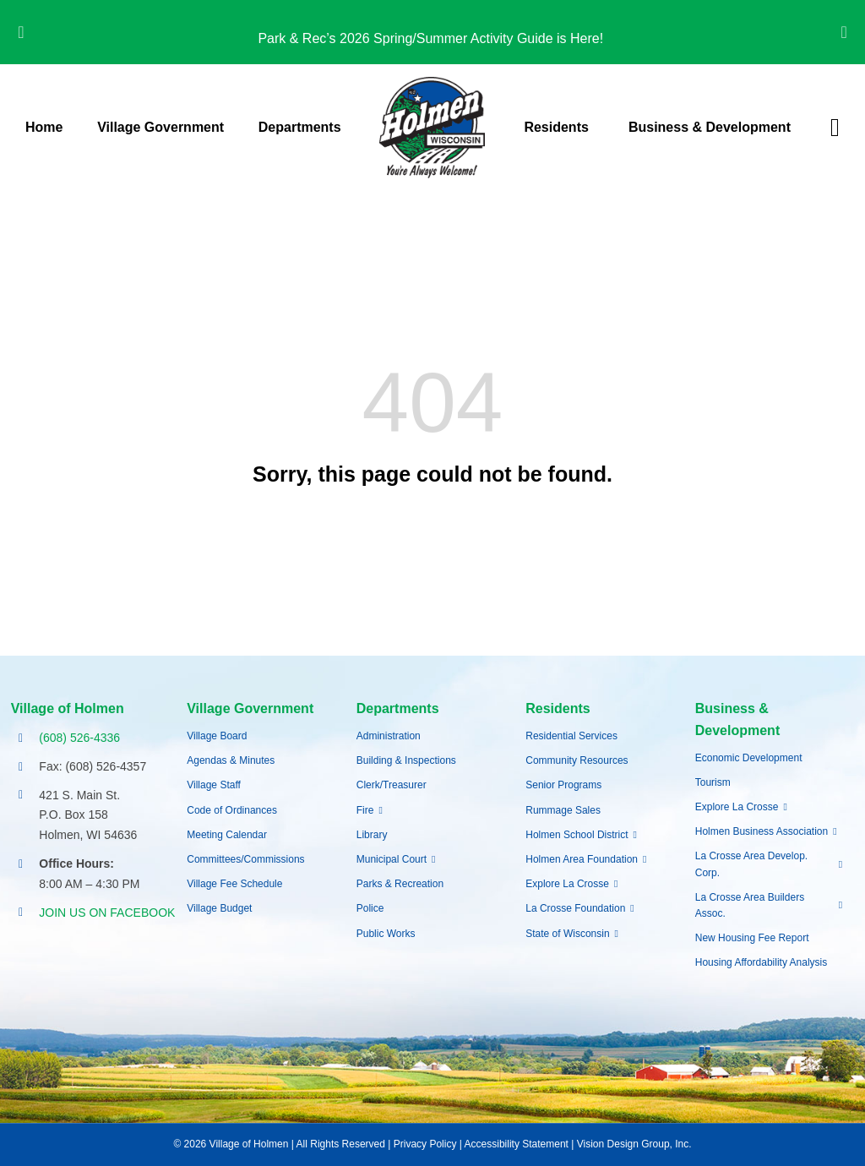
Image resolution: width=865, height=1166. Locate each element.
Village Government (250, 708)
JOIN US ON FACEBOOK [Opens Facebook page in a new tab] (107, 912)
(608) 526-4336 (79, 737)
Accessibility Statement (517, 1144)
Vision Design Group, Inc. (634, 1144)
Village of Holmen (67, 708)
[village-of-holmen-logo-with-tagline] (432, 83)
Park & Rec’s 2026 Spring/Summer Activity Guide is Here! (432, 38)
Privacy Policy (425, 1144)
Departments (397, 708)
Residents (557, 708)
